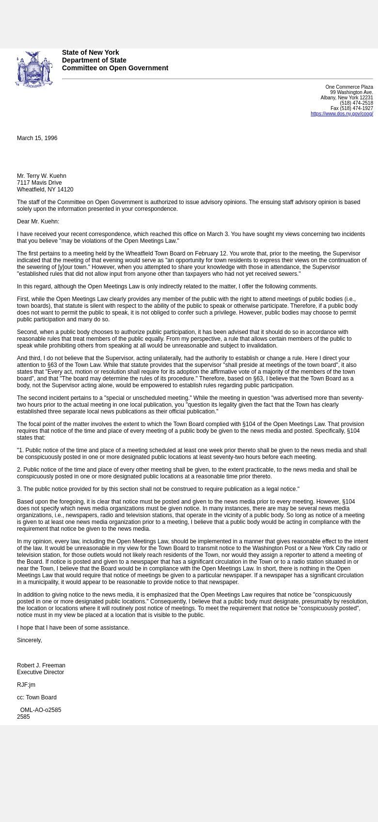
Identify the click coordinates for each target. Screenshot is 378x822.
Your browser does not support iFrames (189, 21)
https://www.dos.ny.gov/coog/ (342, 113)
